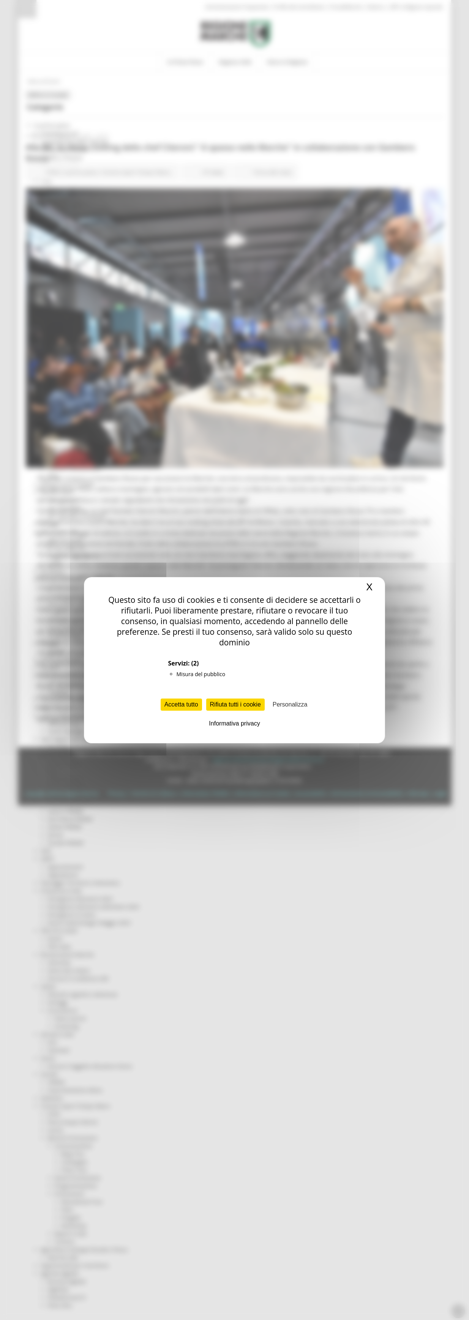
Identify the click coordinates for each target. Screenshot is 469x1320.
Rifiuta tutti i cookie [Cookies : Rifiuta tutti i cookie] (235, 704)
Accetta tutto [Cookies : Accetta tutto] (181, 704)
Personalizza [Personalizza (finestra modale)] (290, 704)
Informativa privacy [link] (234, 723)
